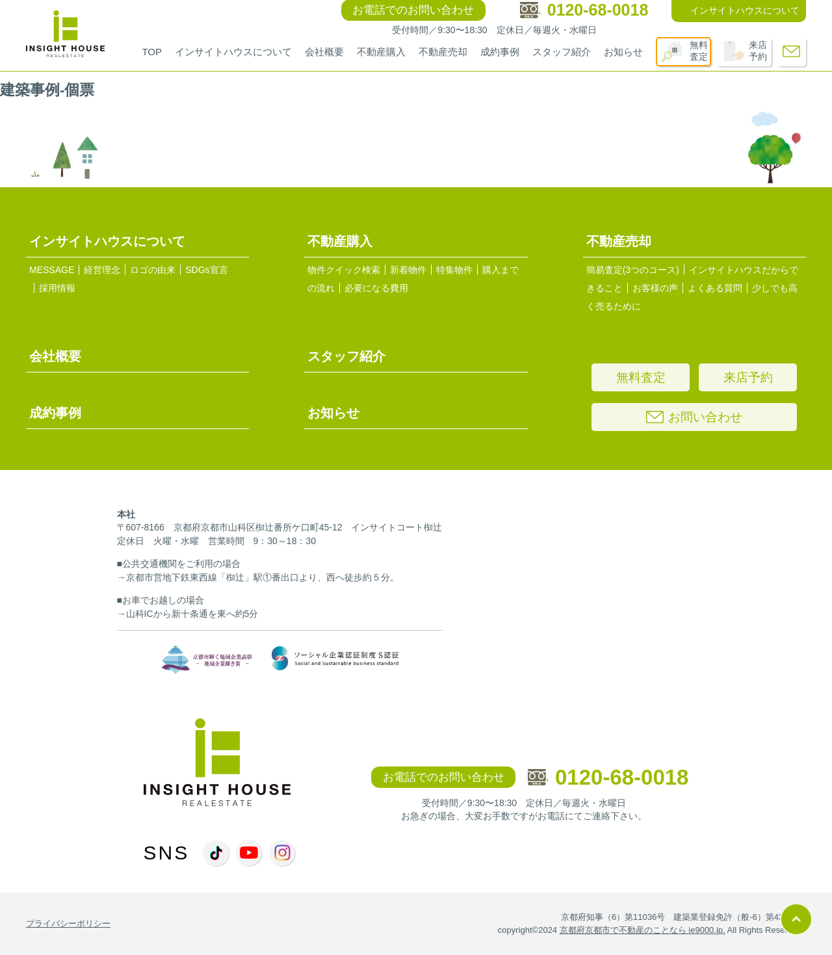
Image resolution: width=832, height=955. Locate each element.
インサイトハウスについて (233, 51)
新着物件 (408, 270)
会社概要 (324, 51)
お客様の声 (655, 288)
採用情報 (57, 288)
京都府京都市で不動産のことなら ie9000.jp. (642, 930)
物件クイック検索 (343, 270)
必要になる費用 (376, 288)
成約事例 (499, 51)
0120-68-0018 (608, 777)
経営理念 (102, 270)
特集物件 (454, 270)
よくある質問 (715, 288)
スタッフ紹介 (561, 51)
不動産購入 (381, 51)
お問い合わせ (694, 417)
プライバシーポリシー (68, 923)
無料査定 (699, 51)
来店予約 (758, 51)
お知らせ (623, 51)
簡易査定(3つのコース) (632, 270)
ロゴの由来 (153, 270)
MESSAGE (51, 270)
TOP (152, 51)
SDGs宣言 (206, 270)
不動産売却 (443, 51)
